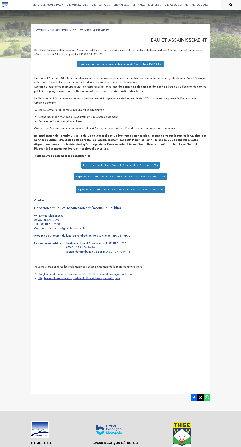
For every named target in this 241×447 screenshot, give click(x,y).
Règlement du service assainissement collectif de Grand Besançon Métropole (86, 274)
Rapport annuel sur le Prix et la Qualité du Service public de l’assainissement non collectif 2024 (120, 176)
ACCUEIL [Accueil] (41, 30)
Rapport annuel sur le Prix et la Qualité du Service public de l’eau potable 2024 (120, 165)
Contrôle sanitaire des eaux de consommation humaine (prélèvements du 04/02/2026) (120, 64)
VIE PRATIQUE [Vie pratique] (59, 30)
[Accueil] (5, 5)
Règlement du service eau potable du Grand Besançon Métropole (79, 278)
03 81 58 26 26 (85, 247)
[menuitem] (48, 4)
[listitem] (194, 398)
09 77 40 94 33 (120, 252)
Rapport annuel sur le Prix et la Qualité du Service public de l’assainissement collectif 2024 (120, 189)
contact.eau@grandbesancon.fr (66, 228)
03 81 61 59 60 (50, 224)
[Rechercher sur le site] (231, 5)
